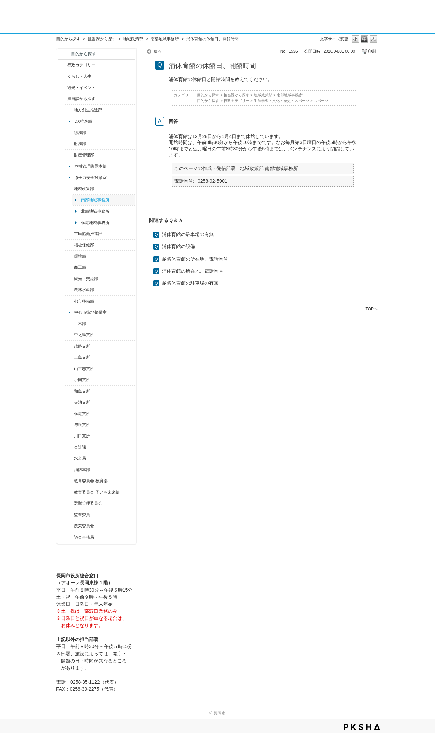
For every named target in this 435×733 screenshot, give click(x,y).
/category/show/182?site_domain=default (69, 301)
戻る (158, 51)
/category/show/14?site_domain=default (69, 245)
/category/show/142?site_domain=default (69, 346)
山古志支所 (84, 368)
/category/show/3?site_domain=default (63, 65)
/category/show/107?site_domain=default (69, 335)
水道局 (80, 458)
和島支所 (82, 391)
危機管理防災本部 (90, 166)
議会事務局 (84, 537)
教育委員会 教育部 (90, 480)
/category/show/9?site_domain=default (63, 99)
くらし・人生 (79, 76)
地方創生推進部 (88, 110)
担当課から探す (102, 39)
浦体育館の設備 (178, 246)
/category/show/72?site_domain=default (69, 144)
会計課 (80, 447)
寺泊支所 (82, 402)
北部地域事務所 (95, 211)
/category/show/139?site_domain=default (69, 391)
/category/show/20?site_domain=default (69, 279)
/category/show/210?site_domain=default (69, 447)
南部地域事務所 (165, 39)
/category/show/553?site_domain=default (69, 155)
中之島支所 (84, 334)
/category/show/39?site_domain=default (69, 481)
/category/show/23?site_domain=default (69, 256)
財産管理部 (84, 155)
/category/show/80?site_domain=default (69, 414)
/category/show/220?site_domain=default (69, 515)
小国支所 (82, 379)
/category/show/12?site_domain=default (63, 76)
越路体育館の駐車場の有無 (190, 283)
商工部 (80, 267)
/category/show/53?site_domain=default (69, 357)
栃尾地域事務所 (95, 222)
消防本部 (82, 469)
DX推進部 (83, 121)
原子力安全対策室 (90, 177)
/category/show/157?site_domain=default (69, 537)
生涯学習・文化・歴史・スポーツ (281, 101)
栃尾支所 (82, 413)
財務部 (80, 143)
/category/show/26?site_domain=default (69, 234)
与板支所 (82, 424)
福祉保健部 (84, 245)
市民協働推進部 (88, 233)
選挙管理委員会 (88, 503)
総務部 (80, 132)
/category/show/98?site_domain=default (69, 369)
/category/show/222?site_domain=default (69, 526)
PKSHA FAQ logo (362, 727)
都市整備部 (84, 301)
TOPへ (372, 309)
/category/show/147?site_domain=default (69, 458)
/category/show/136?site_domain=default (69, 425)
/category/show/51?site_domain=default (69, 492)
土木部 (80, 323)
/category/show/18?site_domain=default (63, 88)
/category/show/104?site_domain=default (69, 189)
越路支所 (82, 346)
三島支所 (82, 357)
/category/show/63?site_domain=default (69, 402)
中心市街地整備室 (90, 312)
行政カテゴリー (81, 65)
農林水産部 (84, 289)
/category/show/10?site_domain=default (69, 133)
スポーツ (321, 101)
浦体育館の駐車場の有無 (188, 234)
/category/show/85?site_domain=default (69, 470)
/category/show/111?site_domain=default (69, 503)
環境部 (80, 256)
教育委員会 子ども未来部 (96, 492)
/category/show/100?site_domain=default (69, 110)
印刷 (372, 51)
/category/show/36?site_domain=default (69, 267)
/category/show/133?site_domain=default (69, 436)
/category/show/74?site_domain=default (69, 380)
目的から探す (68, 39)
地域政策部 (133, 39)
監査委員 (82, 514)
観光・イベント (81, 87)
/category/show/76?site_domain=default (69, 290)
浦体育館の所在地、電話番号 (192, 271)
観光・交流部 (86, 278)
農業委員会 (84, 525)
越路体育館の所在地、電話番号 (195, 259)
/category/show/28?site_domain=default (69, 324)
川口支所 (82, 435)
